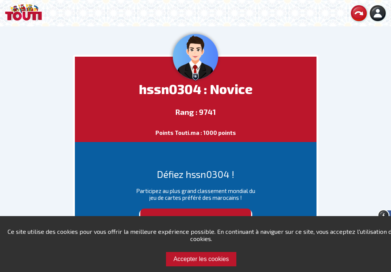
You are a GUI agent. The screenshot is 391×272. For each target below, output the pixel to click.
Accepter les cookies (201, 259)
